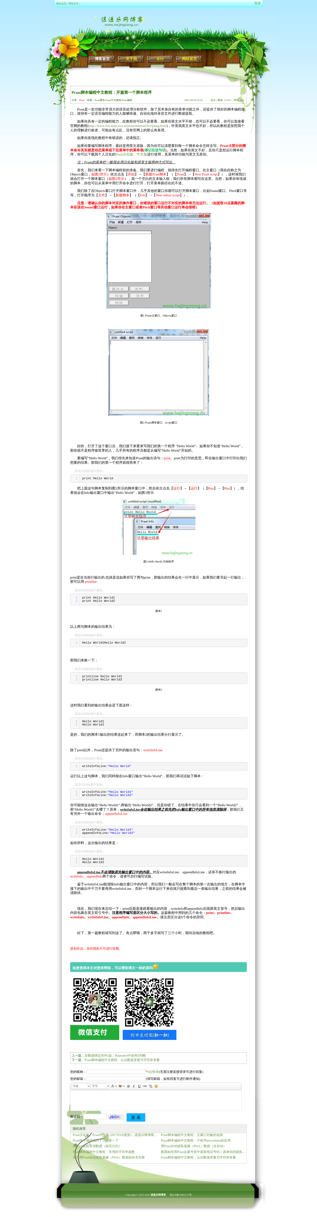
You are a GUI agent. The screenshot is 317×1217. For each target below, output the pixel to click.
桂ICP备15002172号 (181, 1194)
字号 (95, 1086)
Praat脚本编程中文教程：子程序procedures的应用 (196, 1140)
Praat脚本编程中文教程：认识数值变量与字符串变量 (122, 1060)
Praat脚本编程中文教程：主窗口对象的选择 (192, 1135)
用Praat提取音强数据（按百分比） (97, 1146)
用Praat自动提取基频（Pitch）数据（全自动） (193, 1146)
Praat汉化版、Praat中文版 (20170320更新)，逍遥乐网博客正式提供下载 (115, 1135)
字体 (75, 1086)
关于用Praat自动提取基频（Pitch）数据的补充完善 (109, 1157)
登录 (257, 3)
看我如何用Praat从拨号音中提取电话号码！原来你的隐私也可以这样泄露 (204, 1152)
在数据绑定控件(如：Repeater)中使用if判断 (115, 1055)
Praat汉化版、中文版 (131, 154)
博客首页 (73, 3)
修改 (213, 100)
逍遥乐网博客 (158, 1194)
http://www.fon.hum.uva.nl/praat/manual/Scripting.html (128, 126)
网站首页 (61, 3)
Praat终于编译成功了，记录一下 (96, 1140)
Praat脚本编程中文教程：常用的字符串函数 (104, 1152)
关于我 (131, 59)
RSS (160, 59)
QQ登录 (153, 1072)
